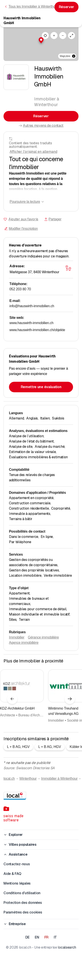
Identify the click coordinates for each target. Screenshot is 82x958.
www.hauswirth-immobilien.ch (31, 323)
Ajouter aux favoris (23, 219)
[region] (41, 44)
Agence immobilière (23, 642)
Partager (52, 219)
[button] (41, 40)
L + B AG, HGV (18, 747)
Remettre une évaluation (41, 387)
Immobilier (16, 637)
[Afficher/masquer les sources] (73, 56)
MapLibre (65, 56)
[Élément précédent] (12, 699)
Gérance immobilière (43, 637)
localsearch (67, 947)
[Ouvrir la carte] (68, 268)
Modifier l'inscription (21, 228)
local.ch (9, 778)
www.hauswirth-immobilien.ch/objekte (37, 330)
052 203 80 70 (20, 289)
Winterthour (28, 778)
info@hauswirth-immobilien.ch (31, 306)
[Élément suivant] (70, 699)
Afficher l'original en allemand (33, 151)
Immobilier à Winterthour (59, 778)
